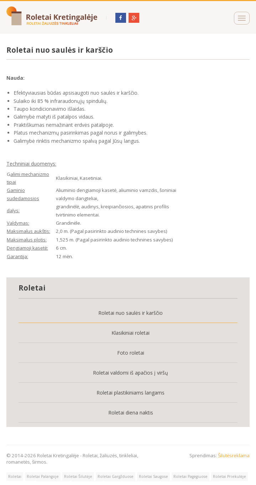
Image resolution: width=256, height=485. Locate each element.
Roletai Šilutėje (78, 476)
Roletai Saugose (153, 476)
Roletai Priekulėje (229, 476)
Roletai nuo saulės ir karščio (130, 312)
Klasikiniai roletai (130, 332)
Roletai (14, 476)
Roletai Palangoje (43, 476)
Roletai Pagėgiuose (190, 476)
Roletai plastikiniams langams (130, 392)
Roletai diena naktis (130, 412)
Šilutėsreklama (234, 455)
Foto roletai (130, 352)
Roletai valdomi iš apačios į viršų (130, 372)
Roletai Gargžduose (116, 476)
